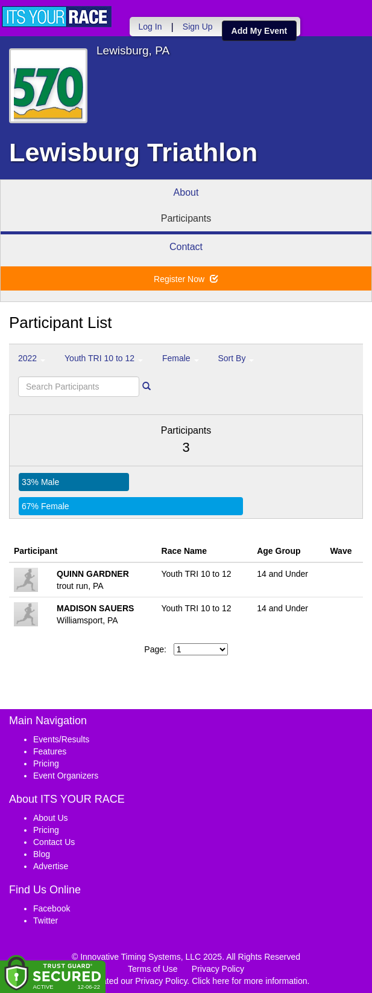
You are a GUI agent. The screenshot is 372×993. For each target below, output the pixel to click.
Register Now (186, 279)
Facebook (51, 908)
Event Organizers (65, 775)
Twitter (45, 920)
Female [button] (180, 358)
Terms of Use (152, 969)
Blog (41, 854)
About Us (50, 818)
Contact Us (54, 842)
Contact (186, 247)
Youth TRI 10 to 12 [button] (104, 358)
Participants (186, 218)
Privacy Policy (218, 969)
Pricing (46, 763)
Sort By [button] (236, 358)
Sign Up (196, 26)
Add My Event (258, 31)
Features (49, 751)
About (186, 192)
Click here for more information (249, 981)
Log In (148, 26)
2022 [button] (31, 358)
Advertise (50, 866)
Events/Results (61, 739)
